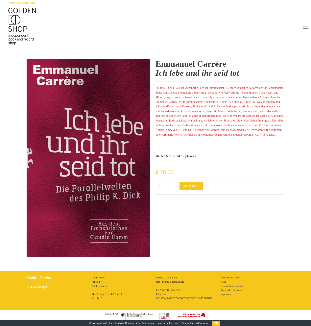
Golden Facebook (40, 278)
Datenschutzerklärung (232, 285)
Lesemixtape (36, 287)
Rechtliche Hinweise (231, 290)
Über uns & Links (230, 277)
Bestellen (191, 186)
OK (216, 323)
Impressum (226, 294)
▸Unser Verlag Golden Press (21, 2)
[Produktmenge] (166, 185)
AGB (223, 281)
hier (207, 323)
